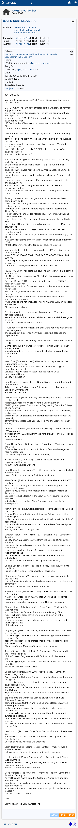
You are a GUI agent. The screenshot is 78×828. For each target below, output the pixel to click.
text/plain (9, 88)
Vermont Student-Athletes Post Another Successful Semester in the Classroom (31, 55)
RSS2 (71, 815)
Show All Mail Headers (25, 32)
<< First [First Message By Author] (18, 44)
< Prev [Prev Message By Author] (27, 44)
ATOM (54, 815)
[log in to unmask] (40, 63)
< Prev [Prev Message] (27, 38)
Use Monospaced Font (25, 27)
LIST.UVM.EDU (9, 824)
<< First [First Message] (18, 38)
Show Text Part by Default (27, 30)
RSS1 (63, 815)
